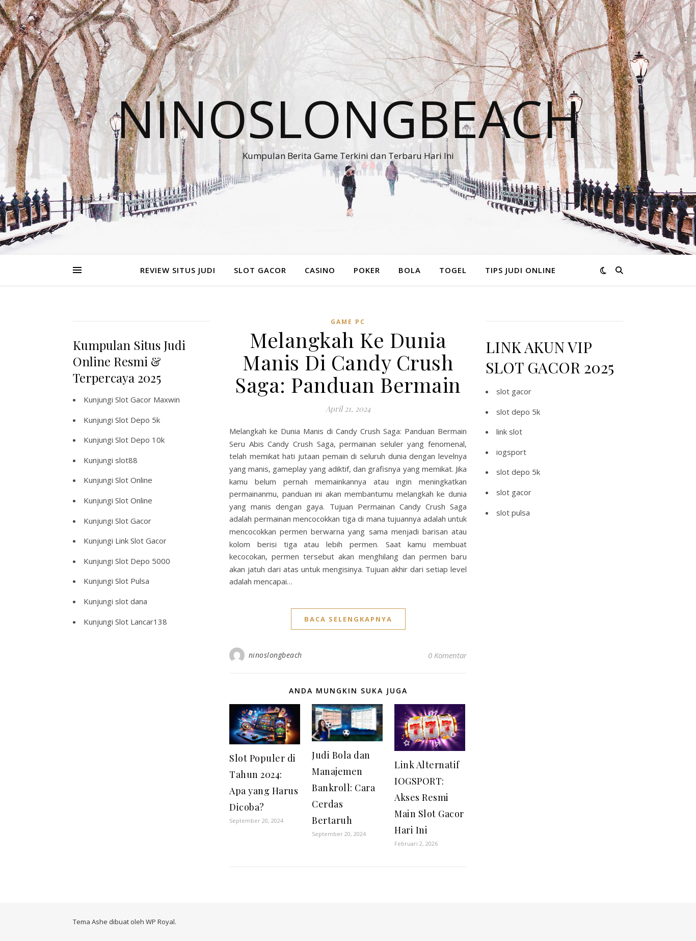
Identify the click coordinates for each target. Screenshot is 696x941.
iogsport (511, 452)
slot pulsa (513, 512)
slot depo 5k (518, 412)
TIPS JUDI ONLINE (520, 270)
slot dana (131, 601)
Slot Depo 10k (140, 440)
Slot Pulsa (132, 581)
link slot (509, 431)
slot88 (126, 460)
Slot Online (133, 480)
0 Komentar (447, 655)
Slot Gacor (133, 521)
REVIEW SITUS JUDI (178, 270)
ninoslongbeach (275, 655)
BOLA (409, 270)
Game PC (348, 321)
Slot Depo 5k (137, 420)
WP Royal (160, 921)
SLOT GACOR (260, 270)
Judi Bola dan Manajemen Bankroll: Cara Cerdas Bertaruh (343, 787)
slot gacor (513, 391)
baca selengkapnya (348, 619)
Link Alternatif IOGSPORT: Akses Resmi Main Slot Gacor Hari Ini (429, 797)
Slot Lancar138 (141, 621)
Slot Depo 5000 (142, 561)
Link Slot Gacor (141, 540)
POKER (367, 270)
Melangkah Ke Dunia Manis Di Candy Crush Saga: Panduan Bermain (348, 362)
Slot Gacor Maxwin (147, 399)
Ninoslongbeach (348, 118)
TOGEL (453, 270)
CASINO (320, 270)
